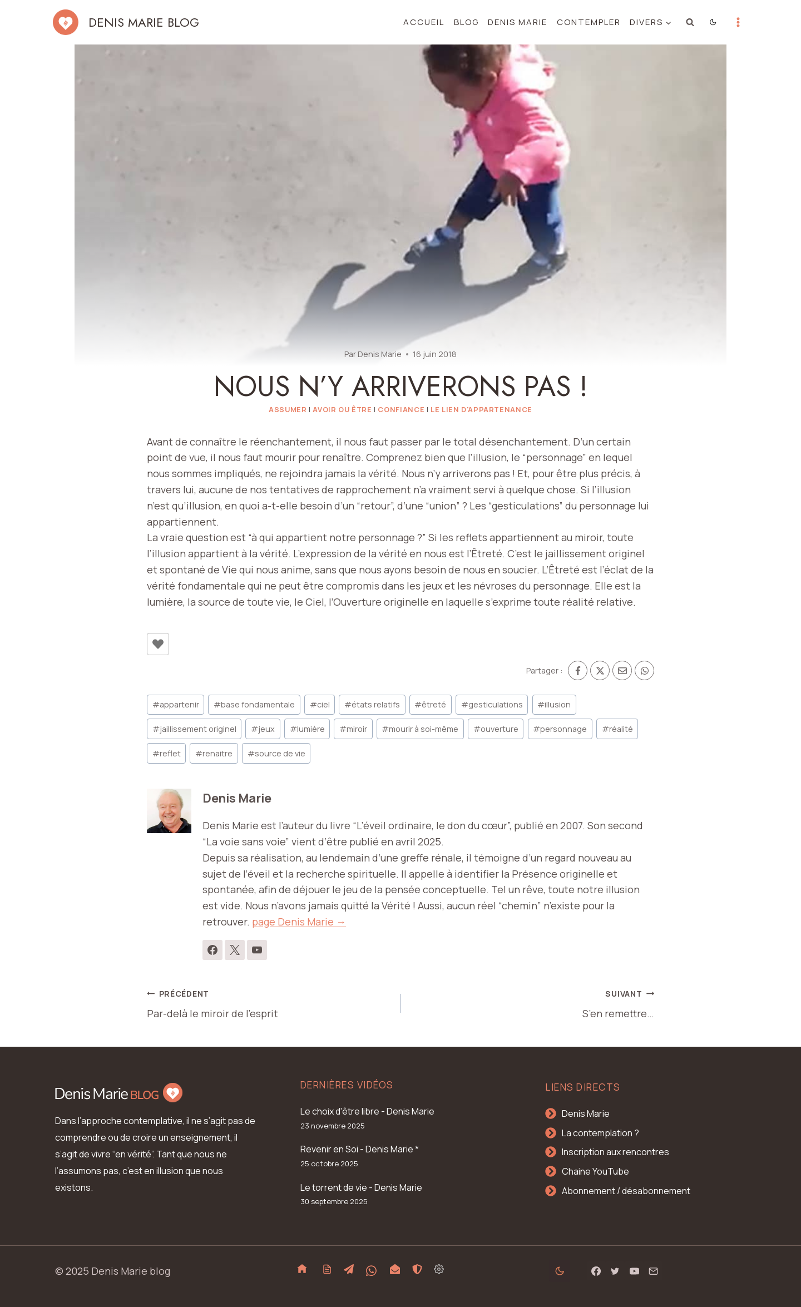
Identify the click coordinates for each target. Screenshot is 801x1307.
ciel (320, 704)
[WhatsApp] (644, 670)
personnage (560, 729)
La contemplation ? (600, 1133)
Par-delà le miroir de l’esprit (268, 1003)
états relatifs (372, 704)
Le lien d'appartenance (481, 409)
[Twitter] (615, 1270)
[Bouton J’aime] (158, 644)
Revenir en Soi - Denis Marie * (359, 1149)
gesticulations (492, 704)
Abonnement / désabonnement (626, 1191)
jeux (263, 729)
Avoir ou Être (342, 409)
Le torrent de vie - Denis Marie (361, 1187)
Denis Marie (517, 22)
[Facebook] (577, 670)
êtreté (430, 704)
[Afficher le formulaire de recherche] (690, 22)
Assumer (287, 409)
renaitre (214, 753)
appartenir (175, 704)
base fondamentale (254, 704)
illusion (554, 704)
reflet (166, 753)
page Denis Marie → (299, 921)
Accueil (423, 22)
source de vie (276, 753)
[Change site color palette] (713, 22)
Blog (466, 22)
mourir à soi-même (420, 729)
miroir (353, 729)
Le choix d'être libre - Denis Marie (367, 1111)
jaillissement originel (194, 729)
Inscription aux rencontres (615, 1152)
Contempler (589, 22)
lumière (307, 729)
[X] (600, 670)
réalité (617, 729)
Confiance (401, 409)
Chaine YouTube (595, 1171)
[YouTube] (634, 1270)
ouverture (495, 729)
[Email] (622, 670)
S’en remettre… (532, 1003)
